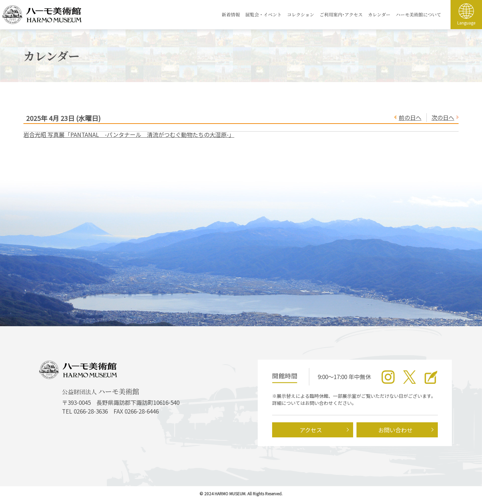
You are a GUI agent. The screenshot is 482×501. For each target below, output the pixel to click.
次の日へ (442, 117)
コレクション (300, 14)
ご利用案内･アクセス (341, 14)
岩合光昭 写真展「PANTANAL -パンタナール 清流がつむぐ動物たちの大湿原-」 (128, 134)
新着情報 (231, 14)
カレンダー (379, 14)
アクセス (311, 430)
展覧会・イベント (263, 14)
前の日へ (410, 117)
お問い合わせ (395, 430)
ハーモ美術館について (418, 14)
